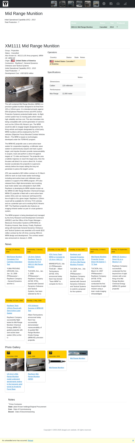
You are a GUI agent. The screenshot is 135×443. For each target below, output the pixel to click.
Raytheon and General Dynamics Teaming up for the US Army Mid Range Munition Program (77, 259)
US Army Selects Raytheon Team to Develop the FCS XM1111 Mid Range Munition (35, 262)
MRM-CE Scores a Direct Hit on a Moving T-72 (119, 259)
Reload (30, 440)
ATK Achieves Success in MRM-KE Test (35, 308)
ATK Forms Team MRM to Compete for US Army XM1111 (57, 257)
